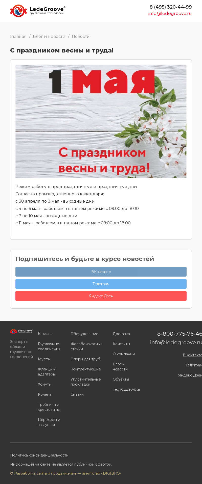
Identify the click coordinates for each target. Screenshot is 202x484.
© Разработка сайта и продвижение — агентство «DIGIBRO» (66, 473)
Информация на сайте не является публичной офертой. (61, 464)
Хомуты (44, 384)
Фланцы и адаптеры (47, 372)
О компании (124, 354)
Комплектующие (86, 369)
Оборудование (84, 334)
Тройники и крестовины (49, 407)
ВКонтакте (101, 272)
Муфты (44, 359)
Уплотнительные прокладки (86, 382)
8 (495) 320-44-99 (171, 7)
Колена (44, 394)
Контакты (121, 344)
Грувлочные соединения (49, 346)
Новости (81, 36)
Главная (18, 36)
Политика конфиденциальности (39, 455)
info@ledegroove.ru (170, 13)
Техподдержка (126, 389)
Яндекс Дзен (101, 296)
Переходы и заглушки (49, 422)
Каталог (45, 334)
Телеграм (101, 284)
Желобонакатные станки (87, 346)
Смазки (77, 394)
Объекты (121, 379)
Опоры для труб (85, 359)
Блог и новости (49, 36)
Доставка (121, 334)
